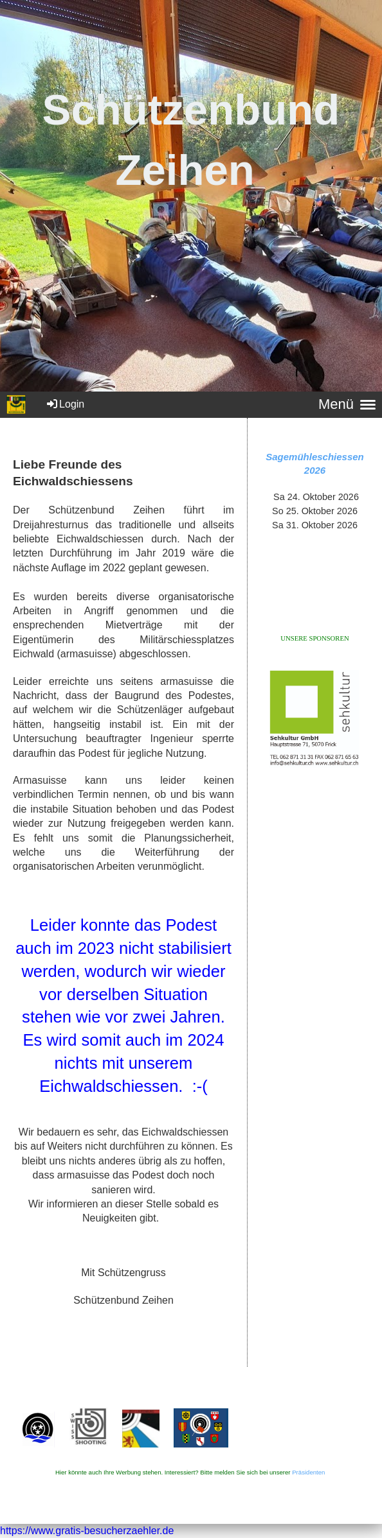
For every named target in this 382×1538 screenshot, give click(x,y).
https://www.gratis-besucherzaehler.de (87, 1530)
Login (64, 404)
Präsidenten (308, 1472)
